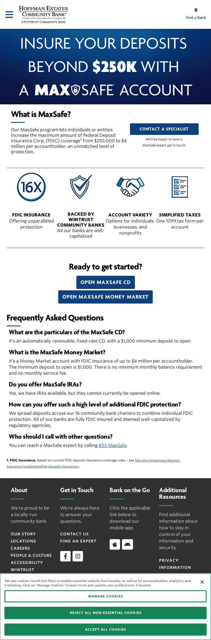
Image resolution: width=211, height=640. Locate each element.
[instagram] (78, 556)
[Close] (202, 582)
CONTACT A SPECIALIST (164, 129)
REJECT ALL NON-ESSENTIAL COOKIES (105, 613)
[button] (105, 282)
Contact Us (74, 534)
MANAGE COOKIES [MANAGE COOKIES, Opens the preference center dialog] (105, 596)
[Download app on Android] (127, 544)
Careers (20, 548)
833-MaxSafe (113, 445)
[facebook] (65, 556)
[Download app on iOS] (115, 544)
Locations (23, 541)
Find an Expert (78, 541)
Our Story (23, 534)
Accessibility (27, 562)
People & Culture (31, 555)
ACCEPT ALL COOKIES (105, 629)
